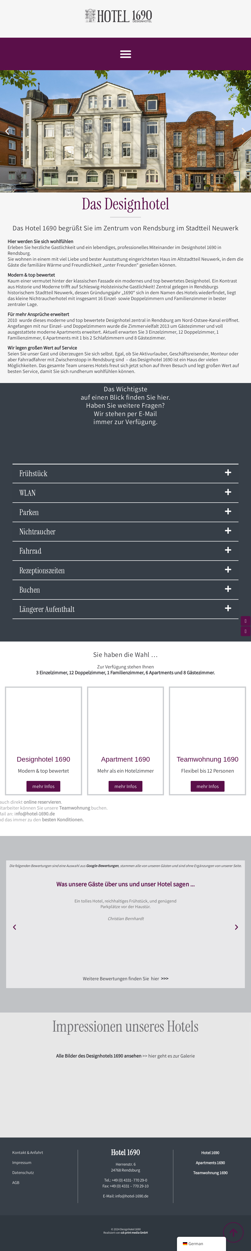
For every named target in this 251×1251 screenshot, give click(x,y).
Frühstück (33, 473)
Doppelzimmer (90, 672)
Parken (29, 512)
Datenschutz (23, 1172)
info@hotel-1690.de (131, 1196)
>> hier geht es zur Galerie (125, 1056)
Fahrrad (30, 551)
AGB (15, 1182)
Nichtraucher (37, 532)
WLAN (27, 493)
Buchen (29, 590)
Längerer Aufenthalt (47, 609)
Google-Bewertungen (102, 865)
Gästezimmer (200, 672)
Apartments (161, 672)
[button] (125, 54)
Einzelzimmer (53, 672)
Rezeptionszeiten (42, 570)
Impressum (21, 1162)
